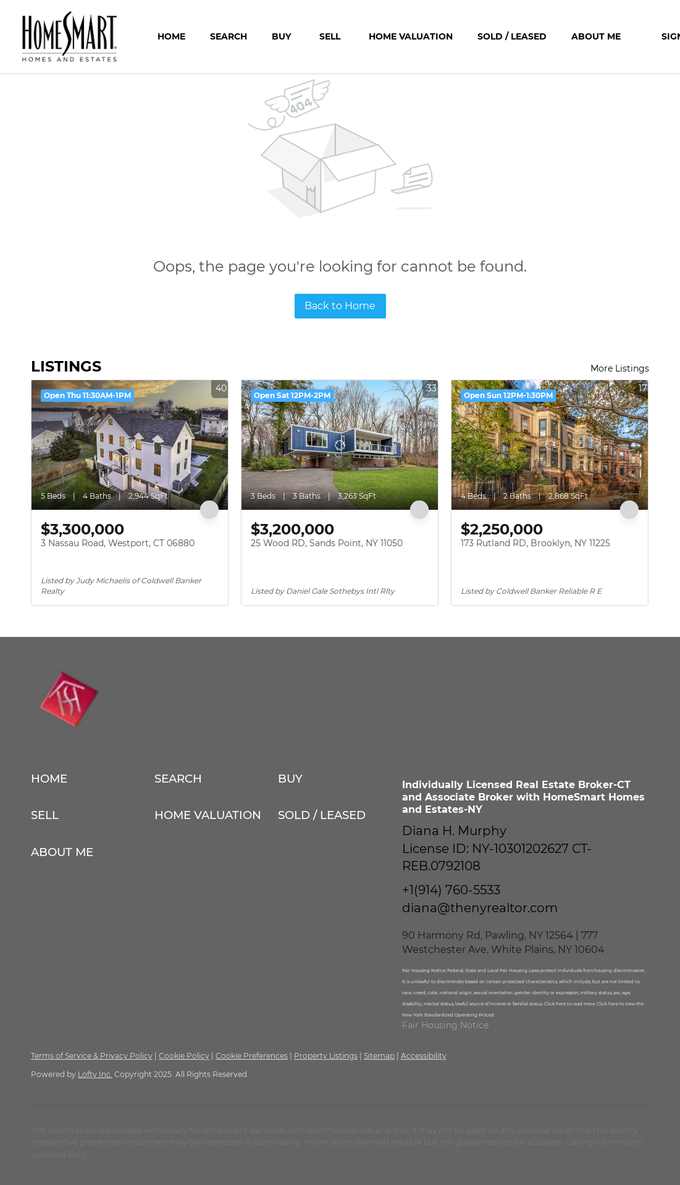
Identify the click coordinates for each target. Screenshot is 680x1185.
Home (171, 36)
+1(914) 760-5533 (451, 890)
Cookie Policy (184, 1055)
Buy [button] (281, 36)
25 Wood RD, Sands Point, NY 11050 (327, 543)
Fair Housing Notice (445, 1025)
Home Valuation (411, 36)
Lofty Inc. (95, 1074)
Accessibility (424, 1055)
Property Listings (326, 1055)
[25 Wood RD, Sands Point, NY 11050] (339, 445)
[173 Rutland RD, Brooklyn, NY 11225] (549, 445)
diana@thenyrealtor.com (480, 907)
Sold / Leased (512, 36)
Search (228, 36)
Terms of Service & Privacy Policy (92, 1055)
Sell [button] (329, 36)
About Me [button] (596, 36)
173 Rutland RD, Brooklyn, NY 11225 (535, 543)
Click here (555, 1004)
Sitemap (379, 1055)
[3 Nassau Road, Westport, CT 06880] (129, 445)
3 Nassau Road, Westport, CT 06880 (118, 543)
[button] (92, 779)
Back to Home (340, 306)
